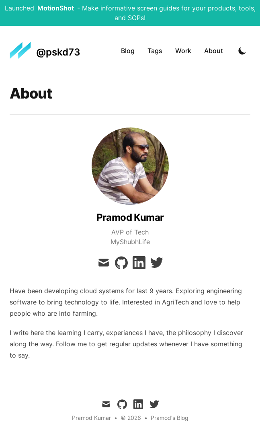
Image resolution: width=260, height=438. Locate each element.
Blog (128, 51)
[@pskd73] (45, 51)
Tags (154, 51)
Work (183, 51)
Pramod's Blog (169, 417)
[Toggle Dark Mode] (242, 50)
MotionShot (55, 8)
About (213, 51)
